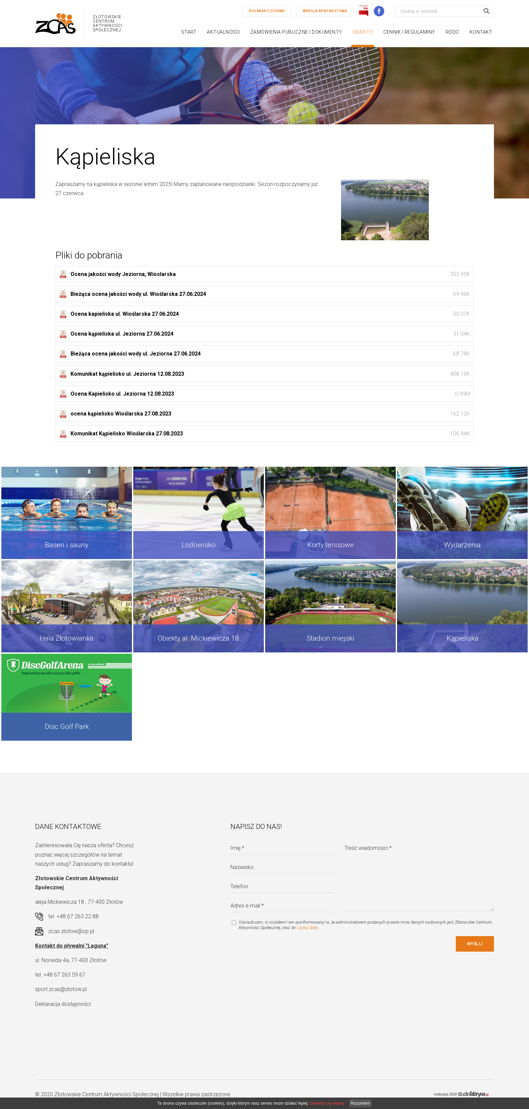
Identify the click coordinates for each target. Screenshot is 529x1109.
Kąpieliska (462, 638)
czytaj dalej (307, 927)
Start (189, 32)
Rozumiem (360, 1103)
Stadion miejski (330, 638)
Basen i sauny (66, 545)
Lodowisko (199, 545)
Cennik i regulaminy (409, 32)
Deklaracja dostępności (63, 1004)
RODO (452, 32)
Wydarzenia (462, 545)
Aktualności (223, 32)
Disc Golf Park (67, 726)
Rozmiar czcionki (267, 11)
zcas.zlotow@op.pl (71, 931)
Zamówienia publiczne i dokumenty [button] (296, 32)
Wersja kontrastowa (325, 11)
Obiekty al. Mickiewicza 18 (198, 638)
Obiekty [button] (363, 32)
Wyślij (475, 944)
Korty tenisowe (330, 545)
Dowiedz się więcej (327, 1103)
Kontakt (481, 32)
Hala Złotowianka (66, 638)
